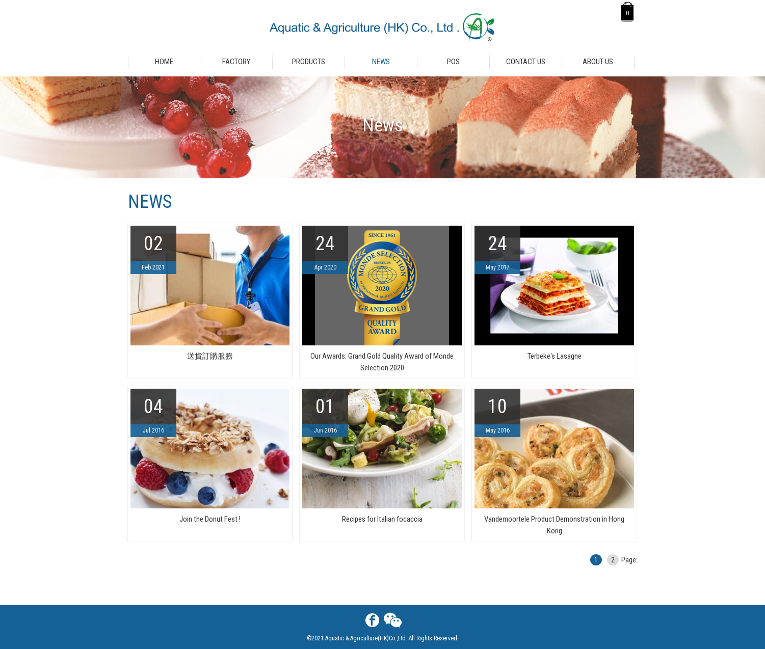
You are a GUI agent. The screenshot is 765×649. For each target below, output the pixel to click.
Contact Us (525, 61)
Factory (236, 61)
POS (453, 61)
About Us (598, 61)
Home (164, 61)
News (381, 61)
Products (308, 61)
